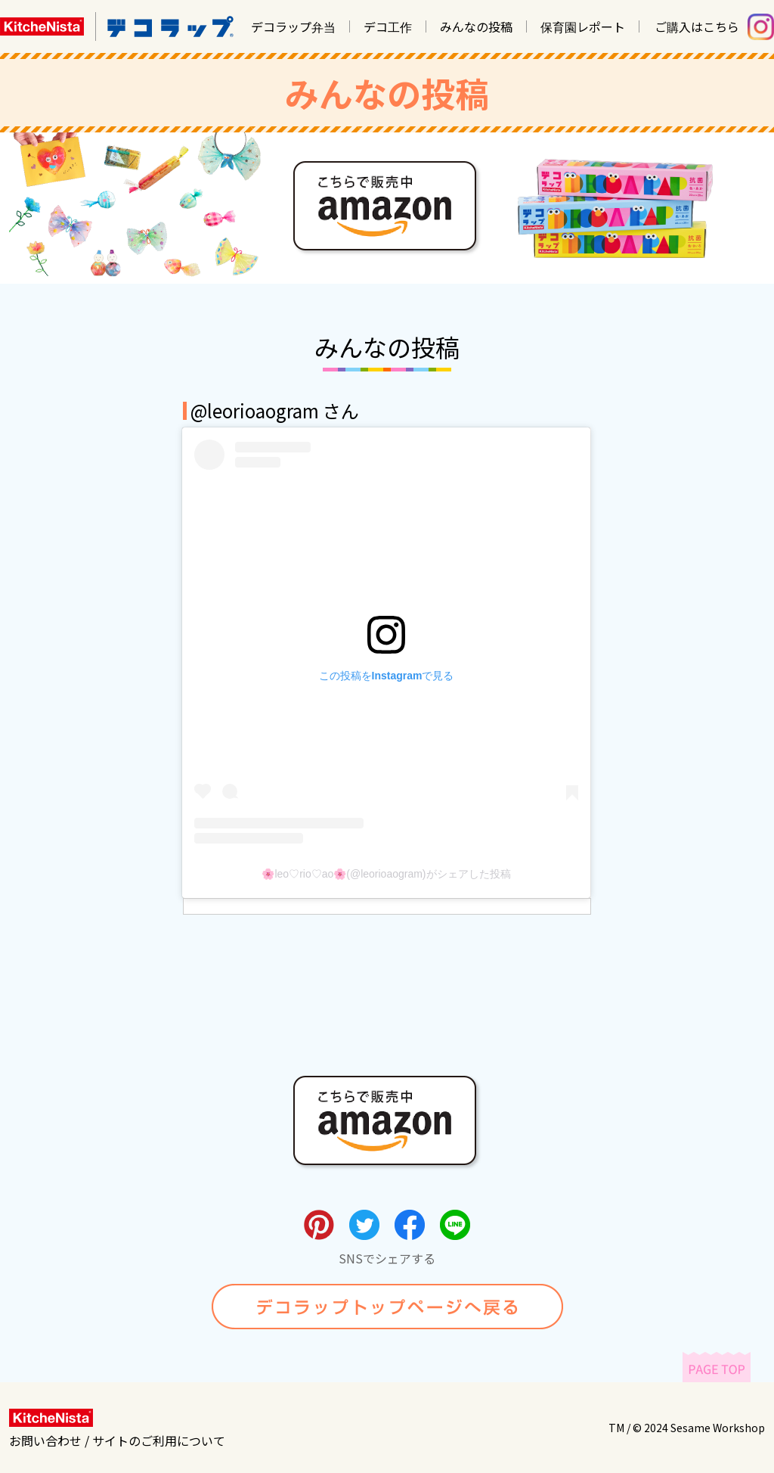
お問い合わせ (45, 1440)
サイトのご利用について (158, 1440)
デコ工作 (388, 26)
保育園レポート (582, 26)
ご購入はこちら (697, 26)
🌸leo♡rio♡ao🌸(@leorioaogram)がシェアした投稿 (386, 874)
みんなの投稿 (476, 26)
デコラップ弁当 (293, 26)
